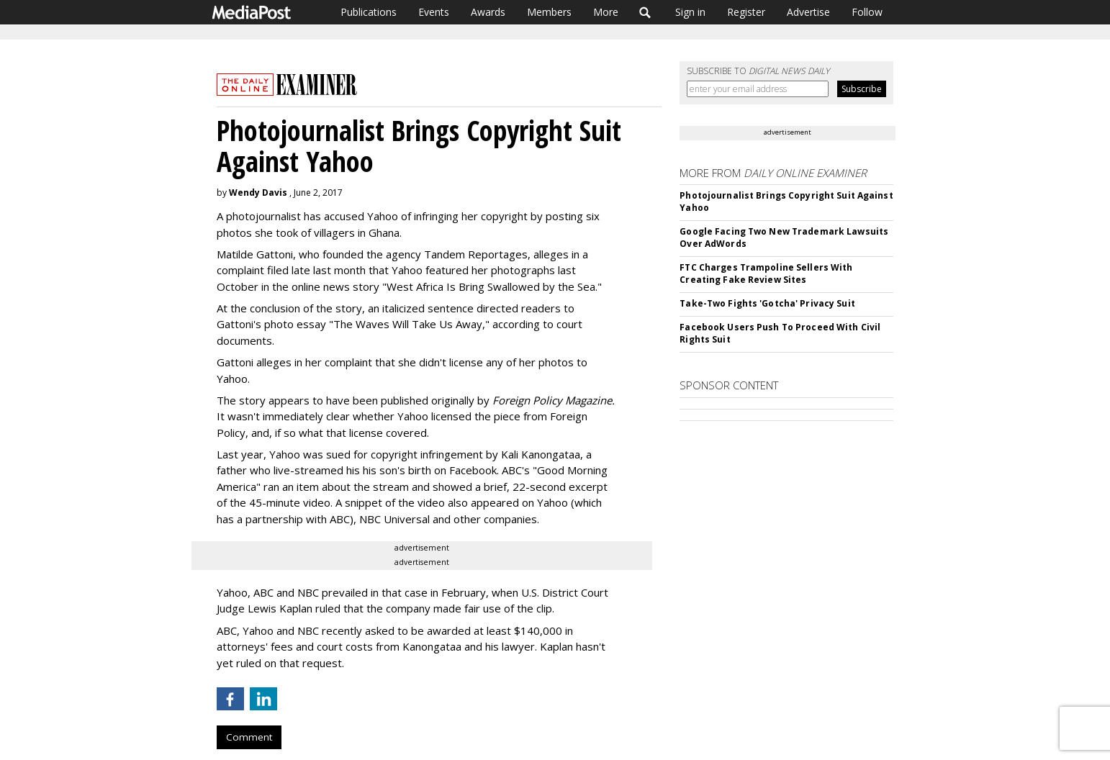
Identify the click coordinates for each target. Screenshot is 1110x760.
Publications (368, 12)
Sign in (690, 12)
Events (433, 12)
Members (549, 12)
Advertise (808, 12)
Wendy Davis (258, 192)
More (605, 12)
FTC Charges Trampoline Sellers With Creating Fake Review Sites (766, 273)
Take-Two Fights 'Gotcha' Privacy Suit (767, 303)
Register (746, 12)
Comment (249, 736)
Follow (867, 12)
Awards (488, 12)
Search (645, 12)
